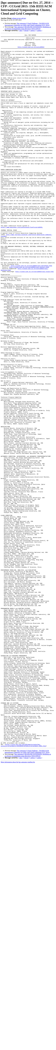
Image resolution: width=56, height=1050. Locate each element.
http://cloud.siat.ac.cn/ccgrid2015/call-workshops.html (31, 312)
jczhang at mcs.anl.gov (19, 18)
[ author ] (39, 30)
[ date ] (21, 30)
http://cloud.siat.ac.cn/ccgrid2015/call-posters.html (29, 314)
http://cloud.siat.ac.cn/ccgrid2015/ (31, 49)
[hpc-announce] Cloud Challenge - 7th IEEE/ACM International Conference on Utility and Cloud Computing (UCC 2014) (27, 24)
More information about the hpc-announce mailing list (18, 904)
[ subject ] (33, 30)
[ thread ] (26, 30)
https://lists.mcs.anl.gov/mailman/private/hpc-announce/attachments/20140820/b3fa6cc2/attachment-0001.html (23, 887)
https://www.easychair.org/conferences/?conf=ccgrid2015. (22, 266)
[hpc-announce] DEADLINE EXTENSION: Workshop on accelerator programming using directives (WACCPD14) (28, 28)
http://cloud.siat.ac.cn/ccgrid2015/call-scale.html (34, 319)
